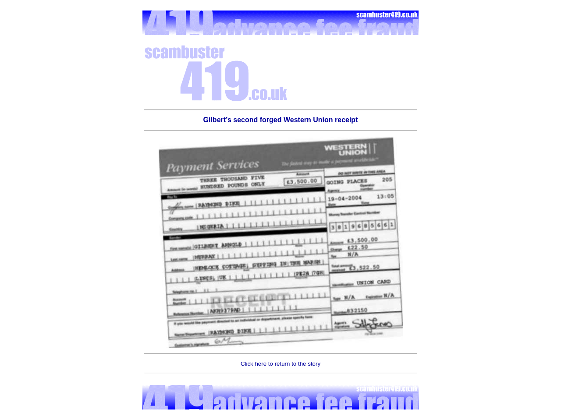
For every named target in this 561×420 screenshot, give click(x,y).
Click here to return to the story (280, 363)
